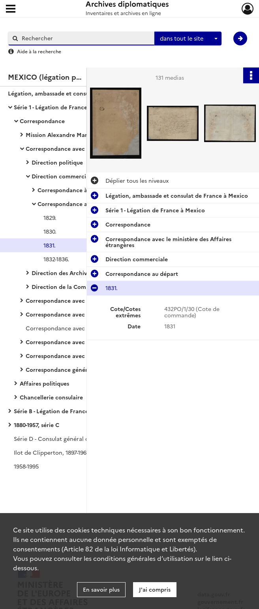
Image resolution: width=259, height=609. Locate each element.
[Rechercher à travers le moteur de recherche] (85, 38)
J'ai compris (155, 589)
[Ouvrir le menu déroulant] (10, 9)
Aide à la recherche (39, 51)
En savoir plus (101, 589)
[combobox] (187, 39)
